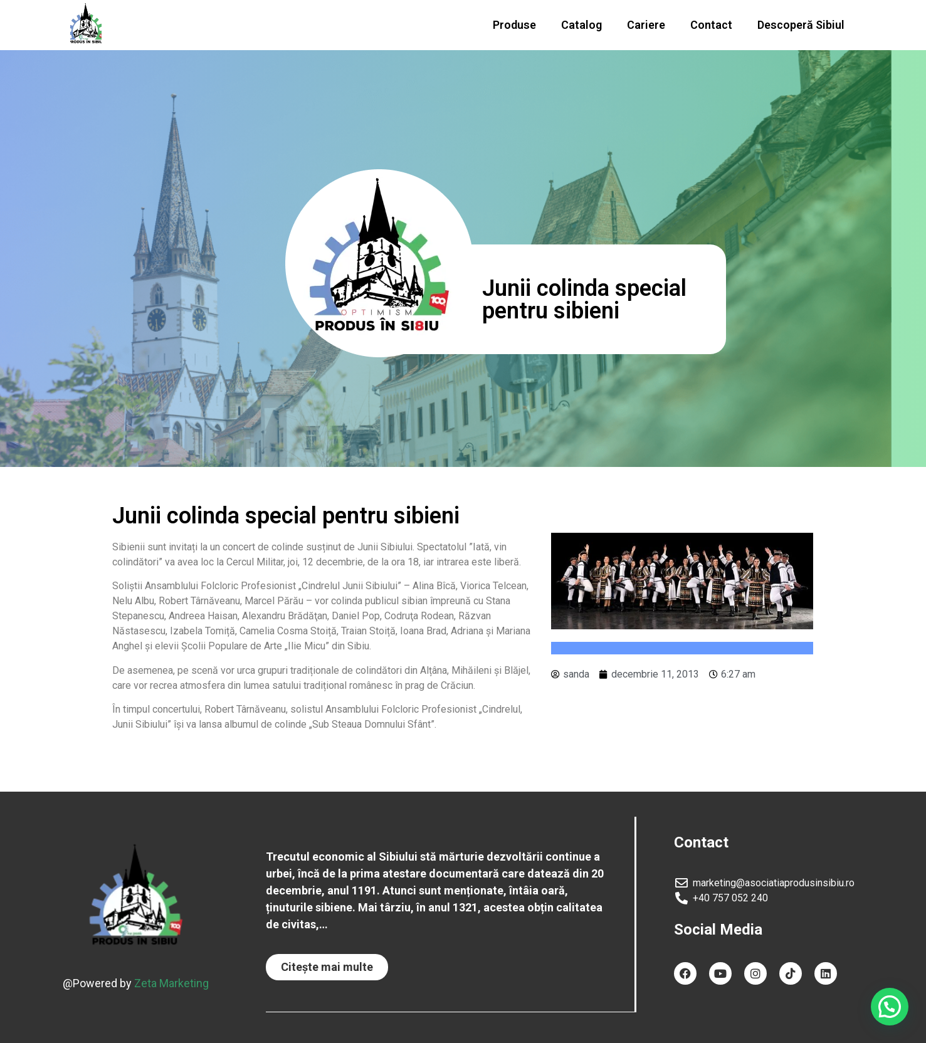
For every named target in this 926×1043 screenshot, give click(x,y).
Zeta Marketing (171, 983)
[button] (327, 967)
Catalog (581, 24)
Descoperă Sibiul (800, 24)
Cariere (646, 24)
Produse (514, 24)
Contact (711, 24)
